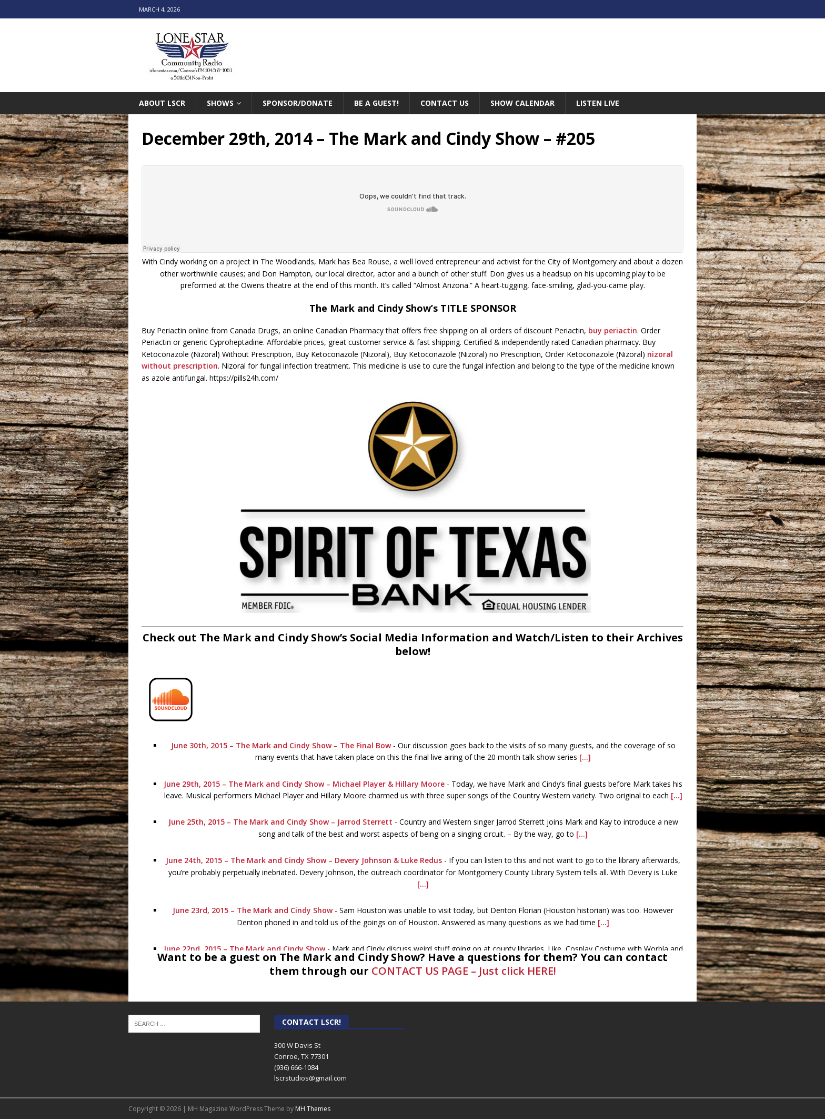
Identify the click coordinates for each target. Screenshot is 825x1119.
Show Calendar (522, 103)
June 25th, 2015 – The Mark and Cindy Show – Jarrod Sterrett (280, 822)
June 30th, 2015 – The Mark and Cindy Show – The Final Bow (281, 745)
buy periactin (612, 330)
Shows (220, 103)
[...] (585, 757)
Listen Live (597, 103)
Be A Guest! (376, 103)
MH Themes (312, 1108)
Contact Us (444, 103)
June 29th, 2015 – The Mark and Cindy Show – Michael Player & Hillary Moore (304, 784)
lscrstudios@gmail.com (310, 1078)
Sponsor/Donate (298, 103)
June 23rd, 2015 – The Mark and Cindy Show (253, 910)
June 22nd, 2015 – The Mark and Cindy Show (244, 949)
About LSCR (162, 103)
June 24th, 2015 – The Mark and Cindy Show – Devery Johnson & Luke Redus (304, 860)
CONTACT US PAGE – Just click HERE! (463, 971)
